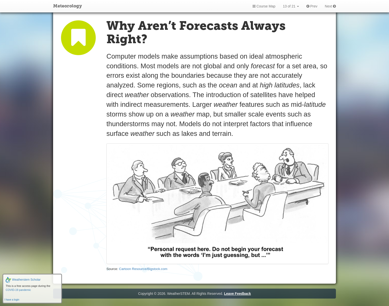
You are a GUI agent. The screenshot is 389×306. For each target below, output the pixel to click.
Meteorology (67, 6)
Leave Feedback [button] (237, 294)
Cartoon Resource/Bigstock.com (143, 269)
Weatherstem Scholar (23, 279)
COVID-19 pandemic (18, 289)
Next (330, 6)
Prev (312, 6)
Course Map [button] (264, 6)
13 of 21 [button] (291, 6)
